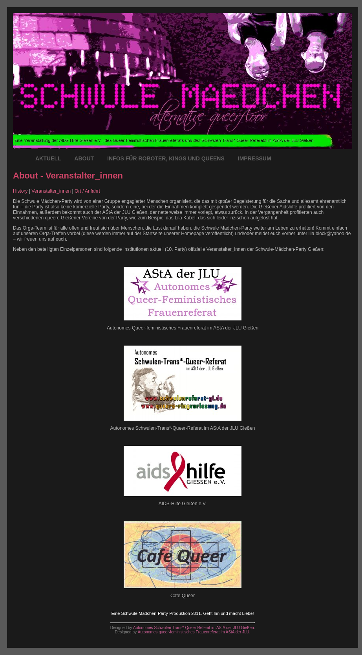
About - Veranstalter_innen (68, 175)
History (20, 191)
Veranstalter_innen (51, 191)
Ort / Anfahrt (87, 191)
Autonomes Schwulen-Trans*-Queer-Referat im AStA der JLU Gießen (193, 628)
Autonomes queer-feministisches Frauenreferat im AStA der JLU (193, 632)
